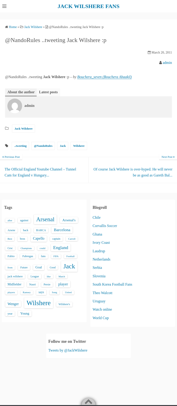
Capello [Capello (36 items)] (38, 238)
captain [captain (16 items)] (56, 238)
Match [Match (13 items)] (62, 276)
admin (167, 63)
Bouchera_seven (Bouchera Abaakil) (104, 77)
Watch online (102, 309)
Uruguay (99, 301)
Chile (97, 217)
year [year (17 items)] (10, 313)
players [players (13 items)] (11, 292)
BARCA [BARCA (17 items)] (41, 230)
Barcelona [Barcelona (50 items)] (62, 229)
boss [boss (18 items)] (22, 238)
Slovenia (99, 276)
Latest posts (48, 92)
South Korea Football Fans (112, 284)
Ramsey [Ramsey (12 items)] (27, 292)
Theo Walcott (102, 293)
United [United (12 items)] (68, 292)
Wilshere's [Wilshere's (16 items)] (64, 304)
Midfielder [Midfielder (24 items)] (14, 284)
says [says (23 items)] (41, 292)
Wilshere (78, 146)
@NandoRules (43, 146)
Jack (63, 146)
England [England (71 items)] (60, 247)
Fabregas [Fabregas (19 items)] (27, 256)
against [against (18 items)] (24, 220)
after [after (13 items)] (10, 220)
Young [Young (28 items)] (24, 313)
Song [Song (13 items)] (54, 292)
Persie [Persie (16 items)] (47, 284)
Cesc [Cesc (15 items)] (10, 248)
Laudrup (99, 251)
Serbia (97, 268)
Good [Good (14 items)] (53, 267)
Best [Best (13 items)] (10, 238)
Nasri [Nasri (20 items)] (32, 284)
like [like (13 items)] (49, 276)
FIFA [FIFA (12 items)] (56, 256)
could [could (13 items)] (42, 248)
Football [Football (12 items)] (70, 256)
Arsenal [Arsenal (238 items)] (45, 219)
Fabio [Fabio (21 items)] (11, 256)
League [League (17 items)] (34, 276)
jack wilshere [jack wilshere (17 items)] (15, 276)
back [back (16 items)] (25, 230)
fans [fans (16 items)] (43, 256)
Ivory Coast (101, 242)
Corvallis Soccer (105, 226)
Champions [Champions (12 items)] (26, 248)
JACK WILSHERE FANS (89, 6)
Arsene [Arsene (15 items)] (11, 230)
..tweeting (20, 146)
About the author (21, 92)
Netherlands (101, 259)
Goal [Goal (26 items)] (38, 267)
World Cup (101, 318)
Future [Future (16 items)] (24, 267)
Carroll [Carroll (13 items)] (72, 238)
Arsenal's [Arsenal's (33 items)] (68, 220)
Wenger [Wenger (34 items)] (13, 304)
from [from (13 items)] (10, 267)
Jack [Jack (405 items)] (69, 266)
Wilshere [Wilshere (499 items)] (39, 303)
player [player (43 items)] (63, 284)
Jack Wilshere (23, 128)
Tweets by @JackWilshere (67, 350)
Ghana (97, 234)
